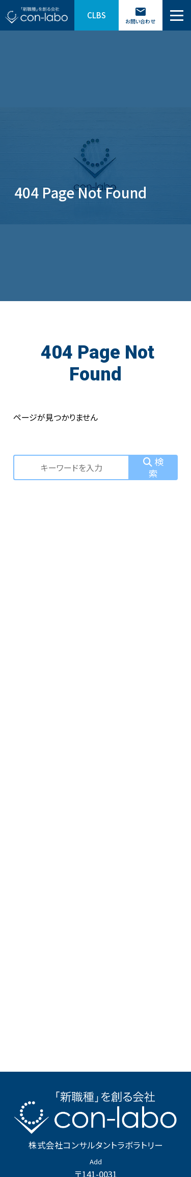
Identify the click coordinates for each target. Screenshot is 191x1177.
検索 (153, 467)
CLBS (96, 15)
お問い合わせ (140, 15)
